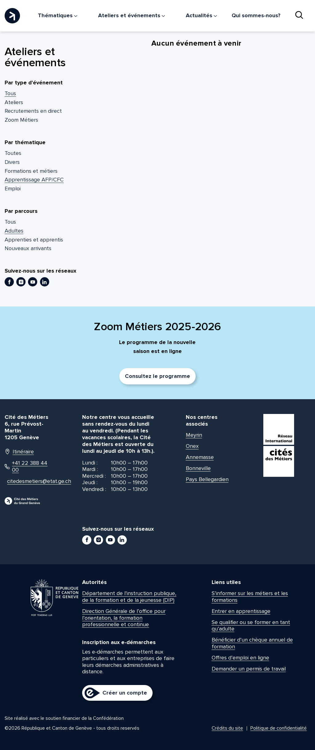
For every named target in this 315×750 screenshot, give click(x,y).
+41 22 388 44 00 (26, 466)
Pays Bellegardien (207, 479)
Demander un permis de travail (249, 668)
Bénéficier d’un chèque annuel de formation (252, 643)
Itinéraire (19, 451)
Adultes (14, 230)
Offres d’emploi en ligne (240, 657)
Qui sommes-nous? (256, 15)
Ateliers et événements (131, 15)
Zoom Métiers (21, 119)
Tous (10, 93)
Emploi (13, 188)
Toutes (13, 153)
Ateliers (14, 102)
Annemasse (200, 457)
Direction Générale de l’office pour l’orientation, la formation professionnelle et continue (123, 618)
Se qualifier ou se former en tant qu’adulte (251, 625)
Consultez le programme (157, 376)
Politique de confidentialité (278, 728)
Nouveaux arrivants (28, 248)
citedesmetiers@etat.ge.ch (29, 481)
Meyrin (194, 435)
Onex (192, 446)
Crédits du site (227, 728)
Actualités (201, 15)
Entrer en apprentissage (241, 611)
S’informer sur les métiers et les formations (250, 596)
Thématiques (57, 15)
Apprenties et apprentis (34, 239)
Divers (12, 162)
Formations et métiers (31, 171)
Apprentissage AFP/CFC (34, 179)
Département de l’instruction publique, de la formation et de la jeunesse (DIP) (129, 596)
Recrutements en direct (33, 110)
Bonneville (198, 468)
